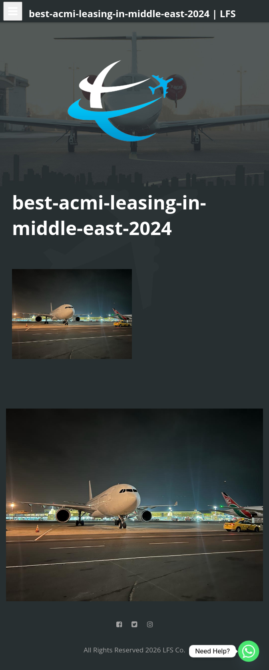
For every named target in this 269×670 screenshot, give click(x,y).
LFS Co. (174, 649)
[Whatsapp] (248, 651)
